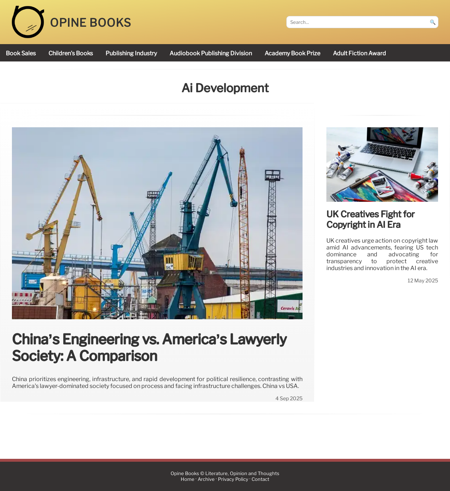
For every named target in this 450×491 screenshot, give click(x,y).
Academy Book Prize (292, 53)
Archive (206, 479)
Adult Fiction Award (359, 53)
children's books (70, 53)
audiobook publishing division (211, 53)
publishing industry (131, 53)
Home (187, 479)
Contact (260, 479)
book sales (21, 53)
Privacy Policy (233, 479)
